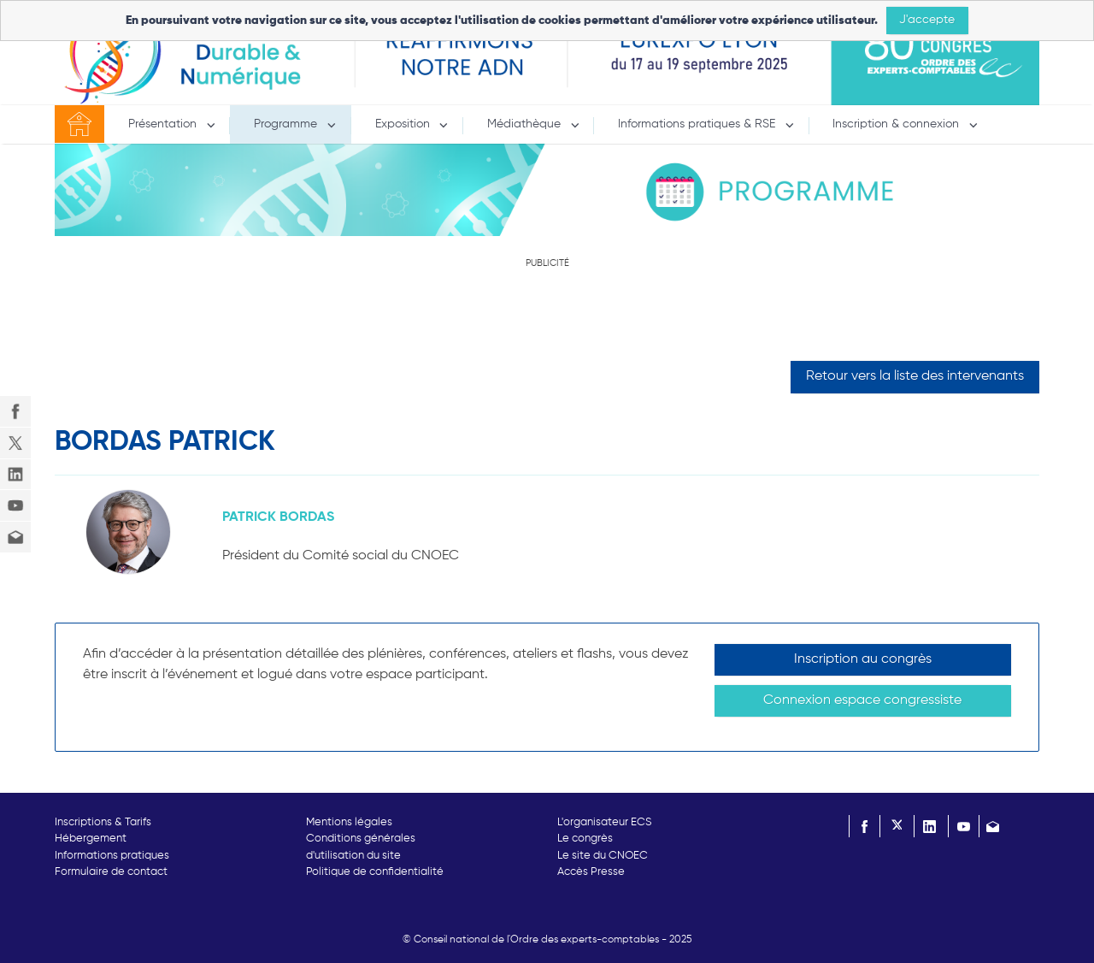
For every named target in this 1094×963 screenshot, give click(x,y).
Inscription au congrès (863, 659)
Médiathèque (525, 124)
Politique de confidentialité (375, 871)
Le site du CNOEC (602, 855)
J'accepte (927, 20)
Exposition (404, 124)
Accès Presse (591, 871)
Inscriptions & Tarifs (103, 822)
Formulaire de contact (111, 871)
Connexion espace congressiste (862, 700)
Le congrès (585, 838)
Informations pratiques (112, 855)
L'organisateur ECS (604, 822)
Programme (287, 124)
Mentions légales (349, 822)
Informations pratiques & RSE (698, 124)
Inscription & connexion (897, 124)
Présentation (164, 124)
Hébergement (90, 838)
